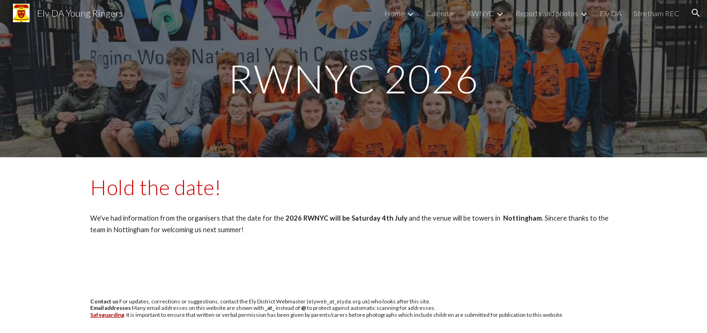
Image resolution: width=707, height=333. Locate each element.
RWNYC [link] (480, 13)
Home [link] (394, 13)
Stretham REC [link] (656, 13)
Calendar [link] (440, 13)
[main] (353, 78)
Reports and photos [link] (547, 13)
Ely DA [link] (610, 13)
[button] (696, 13)
